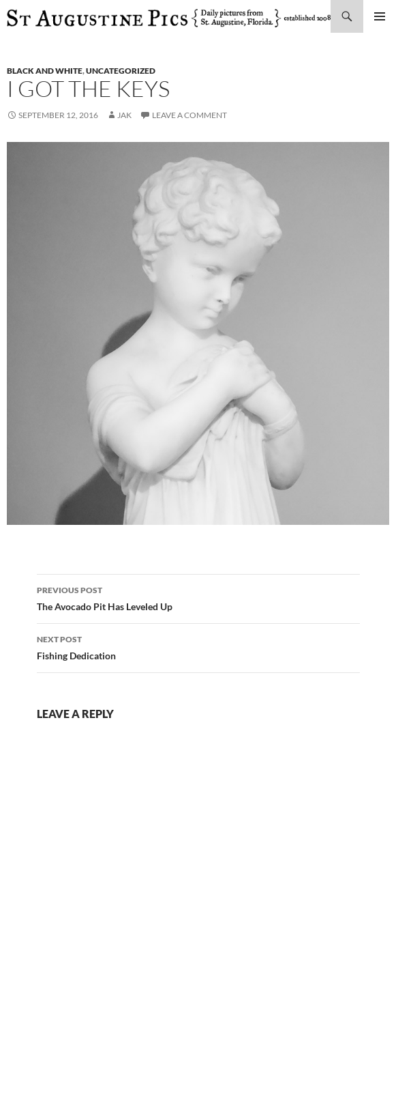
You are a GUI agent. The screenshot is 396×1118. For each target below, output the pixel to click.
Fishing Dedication (198, 646)
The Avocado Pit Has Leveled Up (198, 597)
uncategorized (120, 71)
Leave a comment (189, 115)
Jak (124, 115)
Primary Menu (379, 16)
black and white (44, 71)
